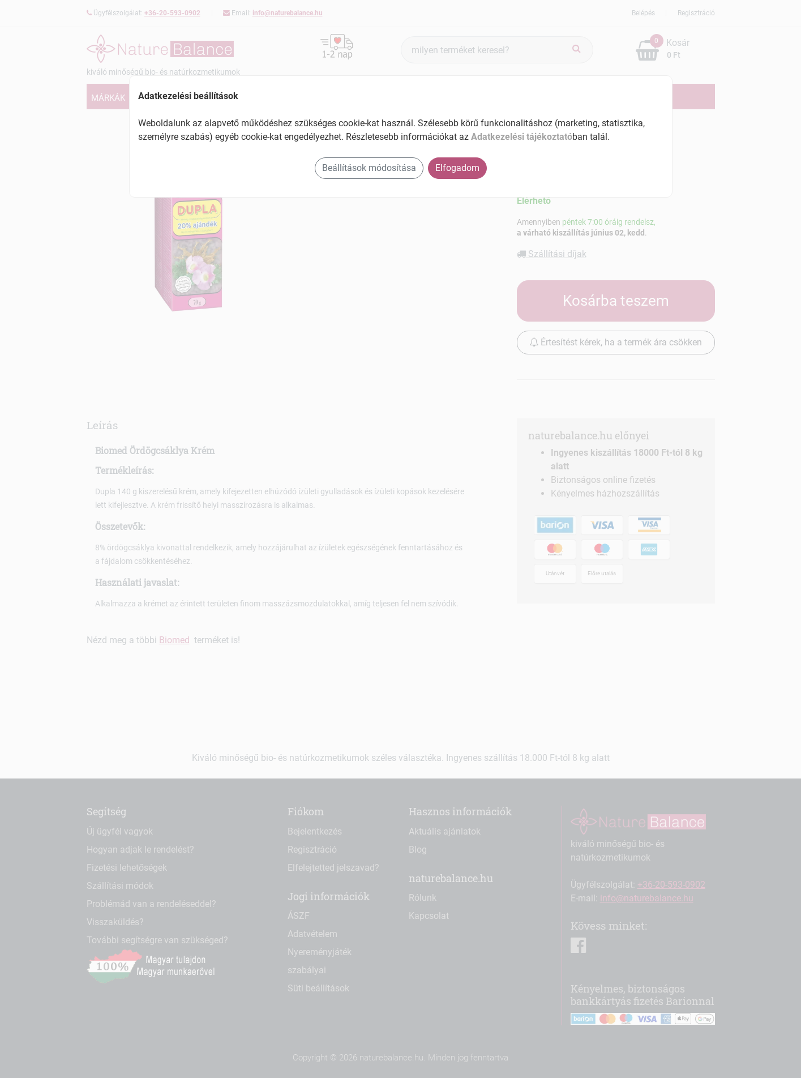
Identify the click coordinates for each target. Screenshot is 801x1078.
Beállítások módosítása (369, 167)
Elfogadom (457, 167)
